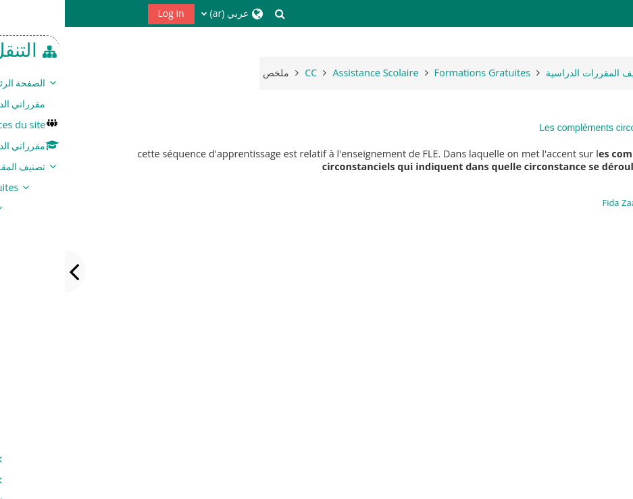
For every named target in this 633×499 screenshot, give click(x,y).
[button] (214, 13)
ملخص (211, 72)
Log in (106, 13)
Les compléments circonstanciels (543, 127)
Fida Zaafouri (563, 202)
